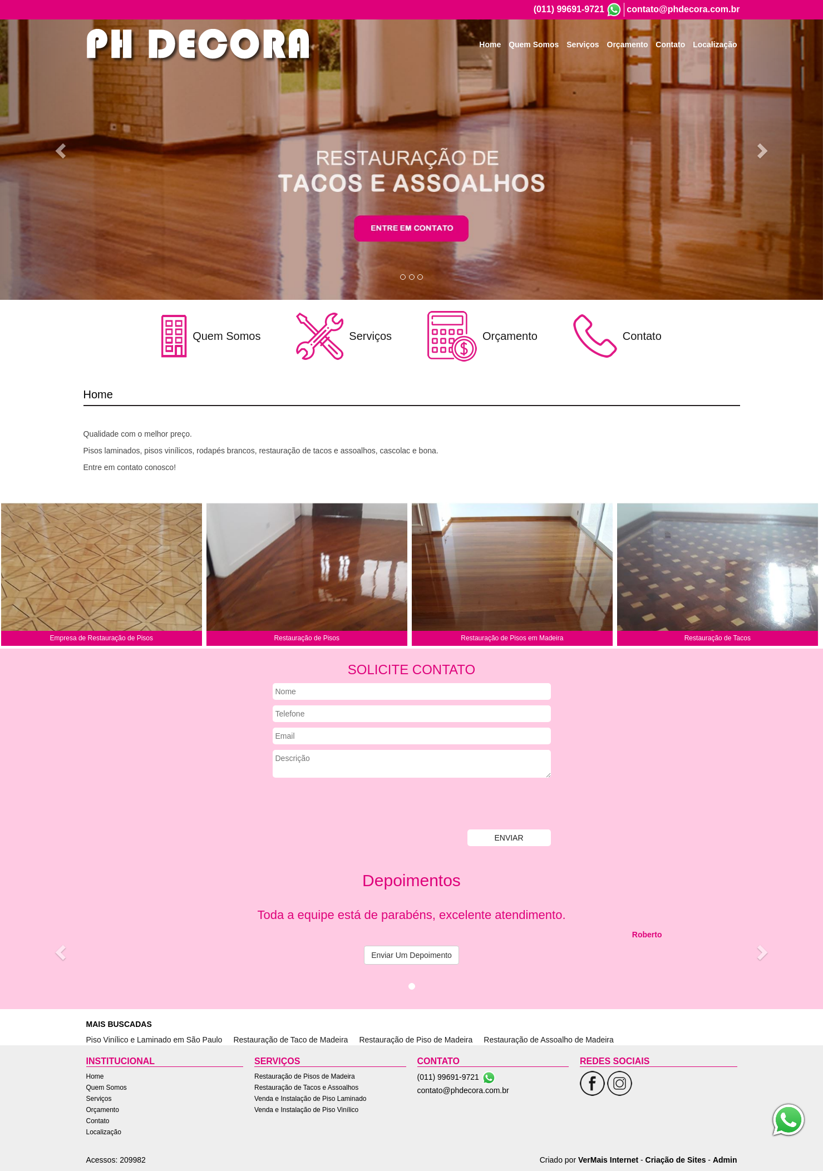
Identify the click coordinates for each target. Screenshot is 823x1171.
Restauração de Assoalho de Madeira (548, 1039)
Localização (715, 44)
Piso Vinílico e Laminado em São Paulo (154, 1039)
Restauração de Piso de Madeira (415, 1039)
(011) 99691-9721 (569, 9)
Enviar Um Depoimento (411, 955)
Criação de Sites (675, 1159)
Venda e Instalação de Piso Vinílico (306, 1110)
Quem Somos (534, 44)
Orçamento (627, 44)
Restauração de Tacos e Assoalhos (306, 1087)
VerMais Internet (608, 1159)
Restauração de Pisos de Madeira (304, 1076)
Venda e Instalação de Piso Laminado (310, 1099)
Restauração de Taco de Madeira (290, 1039)
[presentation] (357, 805)
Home (490, 44)
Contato (670, 44)
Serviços (582, 44)
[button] (62, 150)
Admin (725, 1159)
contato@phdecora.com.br (683, 9)
